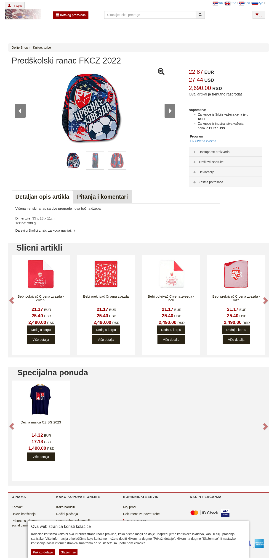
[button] (15, 5)
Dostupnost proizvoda (210, 152)
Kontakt (17, 507)
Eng (230, 3)
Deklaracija (203, 172)
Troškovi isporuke (208, 162)
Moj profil (129, 507)
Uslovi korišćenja (24, 514)
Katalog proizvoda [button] (71, 15)
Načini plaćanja (67, 514)
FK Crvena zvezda (203, 141)
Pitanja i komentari (102, 196)
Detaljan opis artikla (42, 196)
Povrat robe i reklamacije (73, 521)
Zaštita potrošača (207, 182)
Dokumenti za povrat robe (141, 514)
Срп (244, 3)
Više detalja (40, 339)
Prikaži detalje (43, 552)
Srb (218, 3)
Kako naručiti (65, 507)
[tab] (225, 152)
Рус (257, 3)
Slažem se (68, 552)
